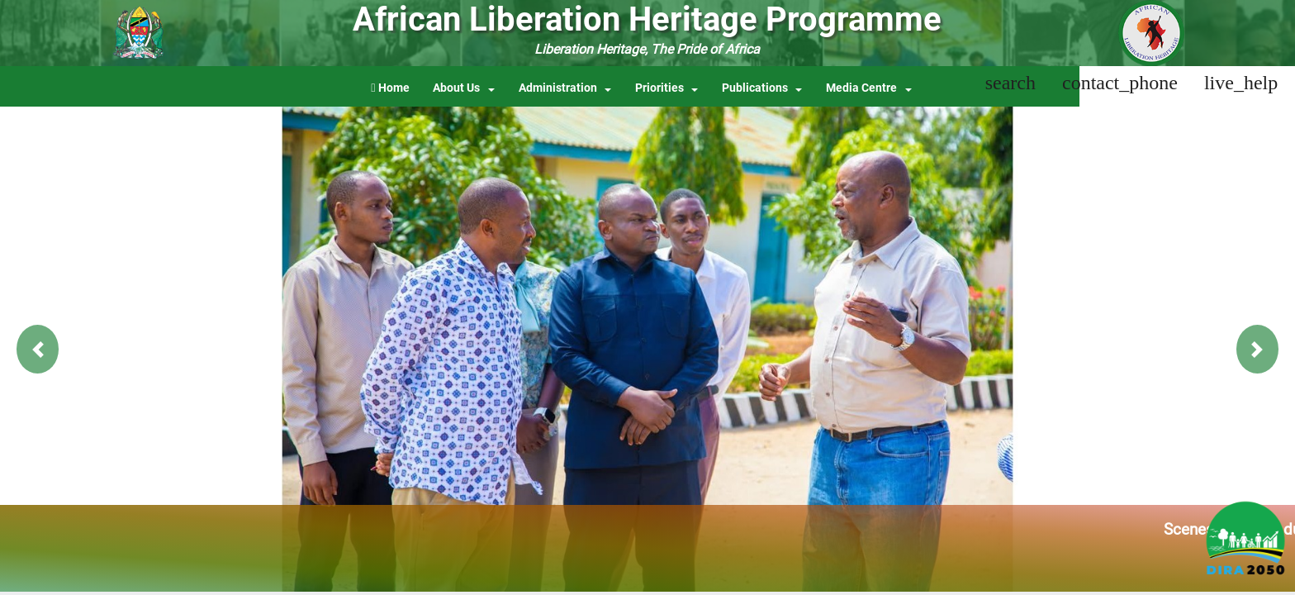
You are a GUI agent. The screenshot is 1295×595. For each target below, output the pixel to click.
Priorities (659, 88)
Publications (755, 88)
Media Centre (861, 88)
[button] (38, 349)
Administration (558, 88)
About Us (456, 88)
